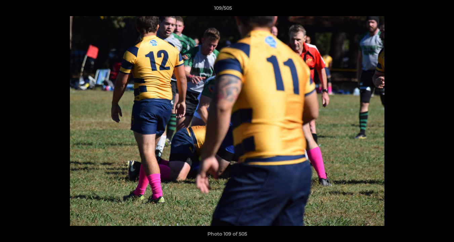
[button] (426, 10)
